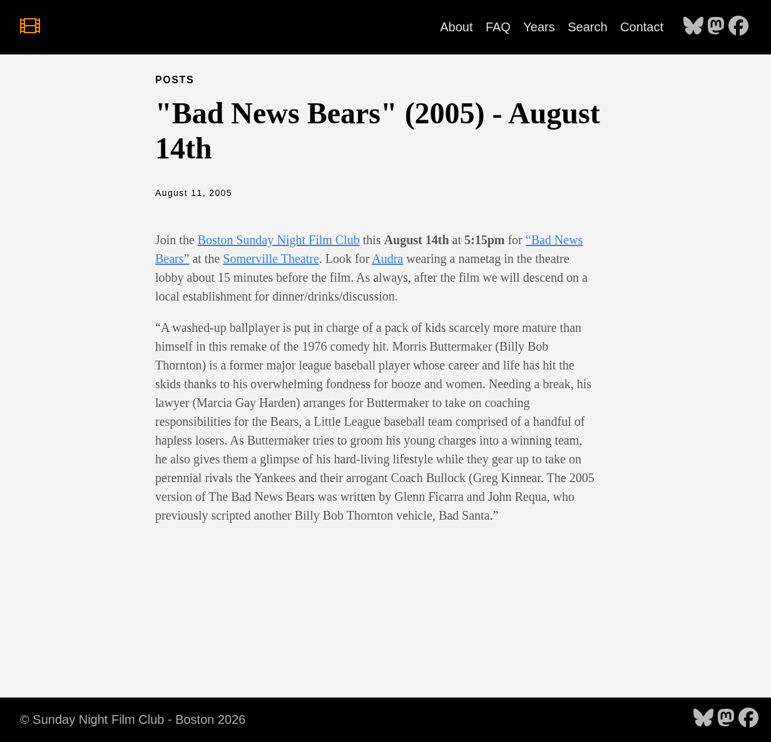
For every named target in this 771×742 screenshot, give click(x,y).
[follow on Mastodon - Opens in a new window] (716, 27)
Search (587, 27)
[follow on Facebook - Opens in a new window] (738, 27)
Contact (641, 27)
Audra (387, 258)
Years (538, 27)
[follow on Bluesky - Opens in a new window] (693, 27)
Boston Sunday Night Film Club (279, 240)
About (456, 27)
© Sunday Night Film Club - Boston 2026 (132, 719)
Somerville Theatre (271, 258)
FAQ (498, 27)
